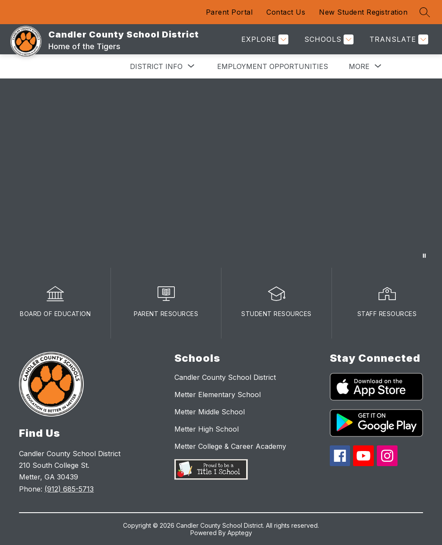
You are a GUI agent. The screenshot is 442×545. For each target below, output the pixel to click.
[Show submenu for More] (359, 66)
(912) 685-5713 (69, 489)
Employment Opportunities (272, 66)
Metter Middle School (209, 411)
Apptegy (239, 532)
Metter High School (206, 429)
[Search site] (425, 12)
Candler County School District (225, 377)
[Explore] (263, 39)
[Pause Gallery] (424, 256)
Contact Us (285, 12)
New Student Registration (363, 12)
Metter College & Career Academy (230, 446)
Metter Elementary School (217, 394)
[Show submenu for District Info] (156, 66)
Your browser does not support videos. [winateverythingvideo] (221, 173)
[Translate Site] (397, 39)
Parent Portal (229, 12)
